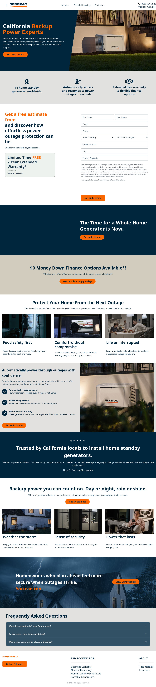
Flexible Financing (82, 5)
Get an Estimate (15, 54)
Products (100, 5)
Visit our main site (147, 6)
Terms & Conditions (15, 173)
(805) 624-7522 (148, 3)
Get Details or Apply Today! (77, 281)
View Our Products (126, 581)
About (65, 5)
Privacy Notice (103, 180)
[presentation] (99, 187)
